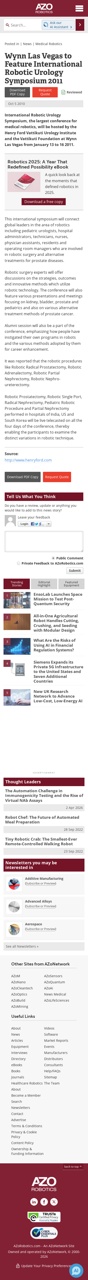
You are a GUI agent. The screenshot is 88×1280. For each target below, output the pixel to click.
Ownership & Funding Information (27, 1151)
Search (16, 1101)
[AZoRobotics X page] (54, 1202)
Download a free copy (43, 201)
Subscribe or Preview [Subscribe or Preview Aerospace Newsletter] (40, 929)
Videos (49, 1028)
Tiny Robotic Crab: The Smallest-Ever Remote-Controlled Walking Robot (41, 841)
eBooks (16, 1065)
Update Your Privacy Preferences (44, 1266)
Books (15, 1071)
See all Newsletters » (22, 946)
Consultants (53, 1065)
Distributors (53, 1059)
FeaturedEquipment (71, 583)
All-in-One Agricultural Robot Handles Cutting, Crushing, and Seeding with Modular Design (56, 623)
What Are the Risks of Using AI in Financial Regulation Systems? (55, 645)
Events (49, 1046)
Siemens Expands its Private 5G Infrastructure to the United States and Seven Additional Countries (58, 671)
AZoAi (48, 988)
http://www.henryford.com (28, 460)
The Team (52, 1083)
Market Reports (56, 1040)
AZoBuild (18, 1000)
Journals (17, 1077)
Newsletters (20, 1107)
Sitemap (50, 1077)
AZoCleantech (22, 988)
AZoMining (19, 1006)
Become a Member (26, 1095)
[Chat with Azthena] (76, 1271)
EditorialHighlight (44, 583)
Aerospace (33, 924)
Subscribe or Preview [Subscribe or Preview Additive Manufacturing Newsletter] (40, 883)
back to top (73, 1167)
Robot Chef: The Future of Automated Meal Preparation (42, 820)
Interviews (19, 1052)
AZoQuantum (54, 982)
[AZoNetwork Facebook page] (44, 1202)
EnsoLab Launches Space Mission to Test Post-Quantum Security (58, 599)
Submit (75, 570)
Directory (18, 1059)
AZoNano (18, 982)
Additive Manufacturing (44, 878)
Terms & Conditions (26, 1126)
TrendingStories (17, 583)
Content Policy (22, 1143)
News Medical (55, 994)
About (16, 1028)
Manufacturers (56, 1052)
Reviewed (74, 92)
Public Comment (69, 558)
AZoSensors (53, 976)
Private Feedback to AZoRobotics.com (52, 563)
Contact (17, 1113)
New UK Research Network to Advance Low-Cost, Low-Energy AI (58, 696)
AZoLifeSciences (56, 1000)
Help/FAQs (52, 1071)
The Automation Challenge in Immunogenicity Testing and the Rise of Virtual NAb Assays (44, 795)
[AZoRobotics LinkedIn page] (34, 1202)
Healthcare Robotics (27, 1083)
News (27, 44)
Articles (17, 1040)
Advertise (18, 1120)
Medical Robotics (48, 44)
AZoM (15, 976)
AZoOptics (19, 994)
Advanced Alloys (38, 901)
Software (51, 1034)
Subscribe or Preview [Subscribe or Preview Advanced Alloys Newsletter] (40, 906)
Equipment (20, 1046)
